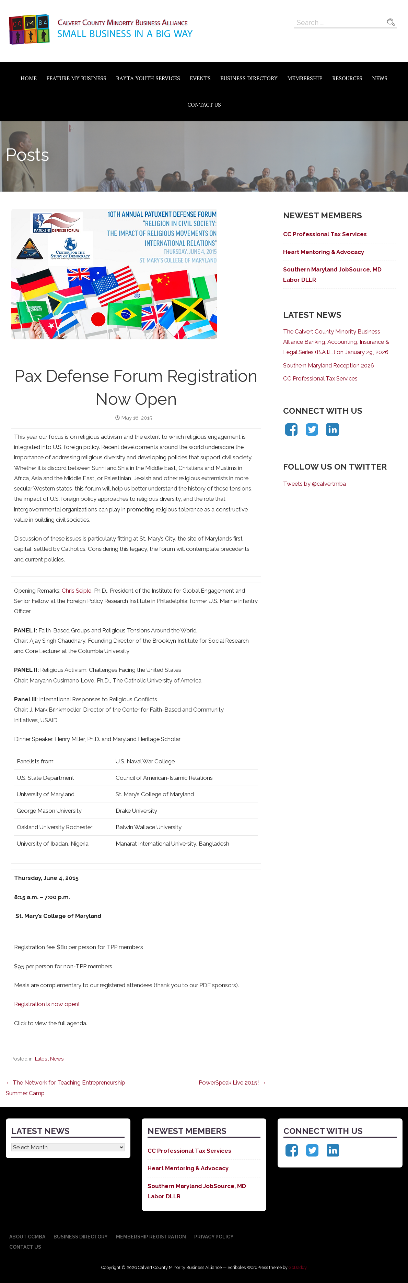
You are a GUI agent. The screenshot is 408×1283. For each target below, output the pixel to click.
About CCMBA (27, 1236)
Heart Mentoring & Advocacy (323, 252)
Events (200, 78)
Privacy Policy (214, 1236)
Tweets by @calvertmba (314, 483)
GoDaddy (298, 1267)
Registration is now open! (47, 1004)
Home (29, 78)
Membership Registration (151, 1236)
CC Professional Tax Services (325, 234)
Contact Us (204, 104)
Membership (305, 78)
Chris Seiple (76, 590)
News (379, 78)
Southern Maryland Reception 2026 (328, 365)
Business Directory (249, 78)
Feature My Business (76, 78)
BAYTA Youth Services (148, 78)
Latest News (49, 1059)
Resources (347, 78)
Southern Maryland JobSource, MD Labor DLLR (332, 274)
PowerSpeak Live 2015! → (232, 1082)
